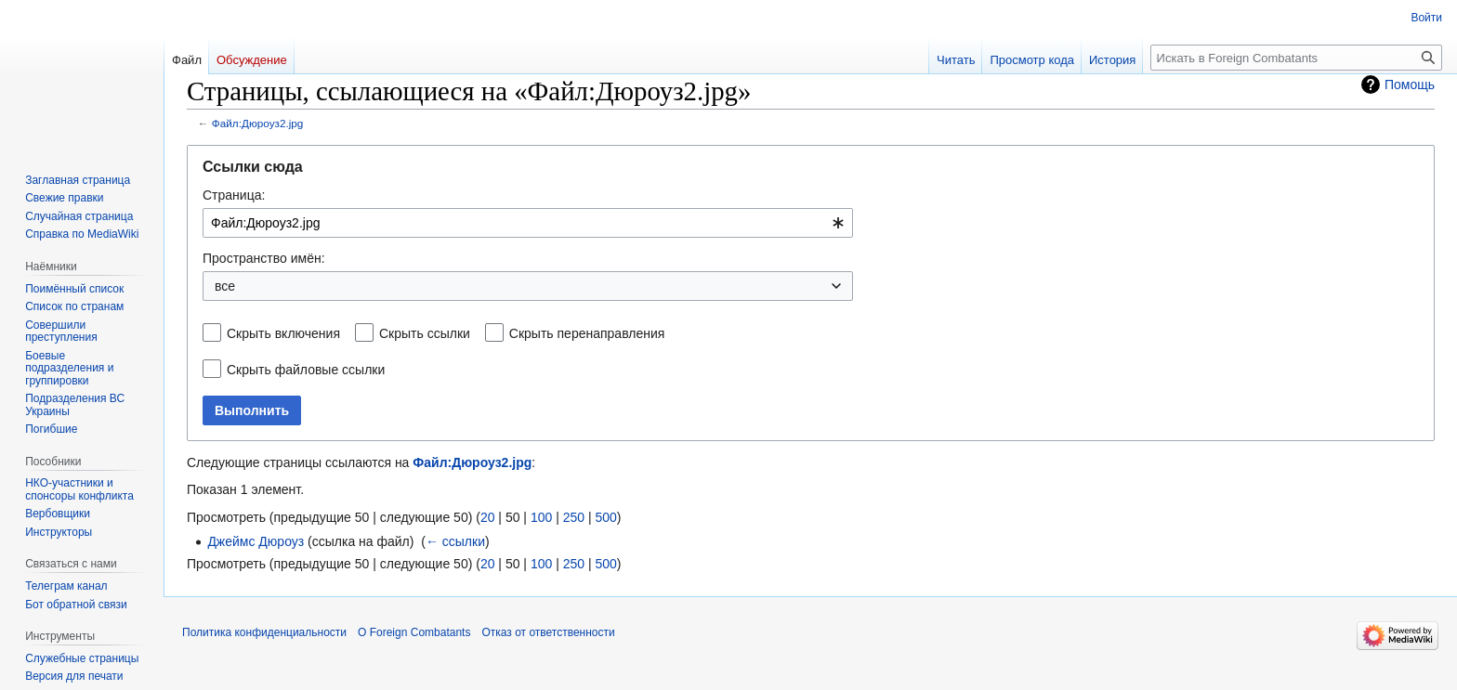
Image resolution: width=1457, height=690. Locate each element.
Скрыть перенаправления (587, 333)
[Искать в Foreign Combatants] (1296, 58)
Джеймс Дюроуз (255, 541)
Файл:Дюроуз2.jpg (258, 123)
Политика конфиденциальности (264, 632)
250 (573, 517)
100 (541, 517)
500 (605, 517)
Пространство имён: (264, 258)
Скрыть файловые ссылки (306, 369)
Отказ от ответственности (547, 632)
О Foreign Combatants (414, 632)
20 (487, 517)
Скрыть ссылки (424, 333)
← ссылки (455, 541)
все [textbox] (225, 286)
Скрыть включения (283, 333)
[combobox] (528, 223)
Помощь (1410, 84)
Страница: (234, 195)
